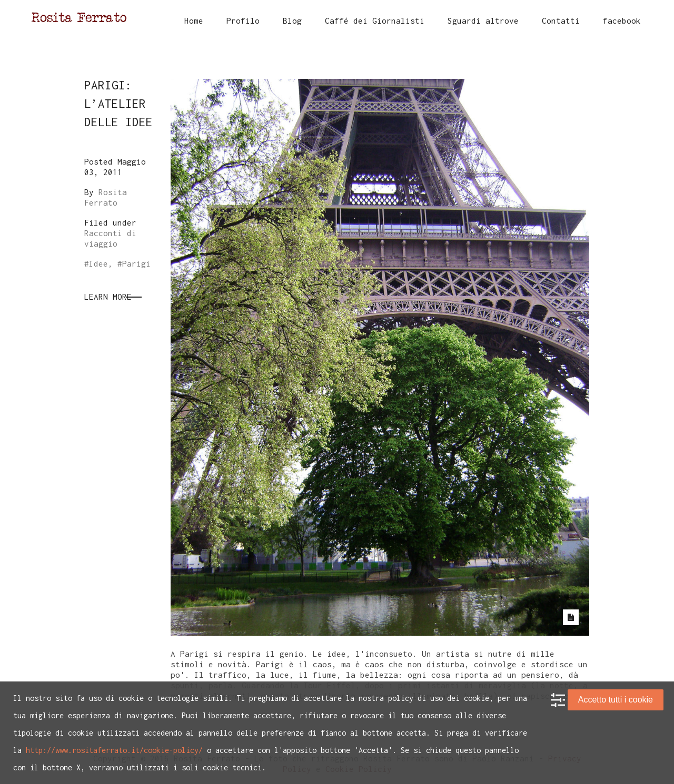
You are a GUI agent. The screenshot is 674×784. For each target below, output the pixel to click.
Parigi (136, 263)
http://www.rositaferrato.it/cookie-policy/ (114, 750)
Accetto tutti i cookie (615, 699)
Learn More (108, 296)
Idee (98, 263)
